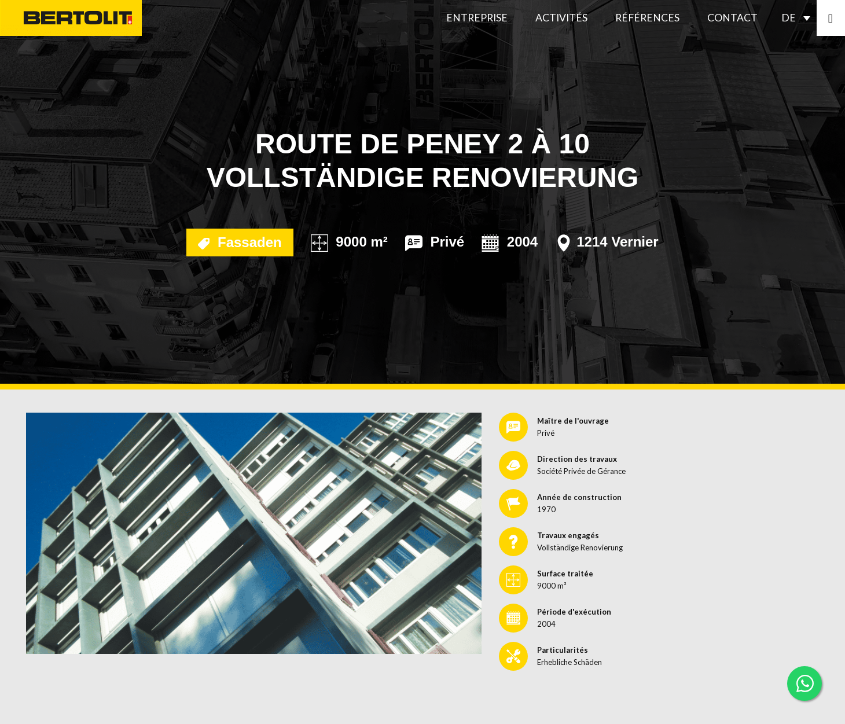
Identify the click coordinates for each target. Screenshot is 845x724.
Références (647, 18)
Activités (561, 18)
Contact (732, 18)
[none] (798, 18)
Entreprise (477, 18)
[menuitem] (798, 18)
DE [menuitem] (788, 18)
